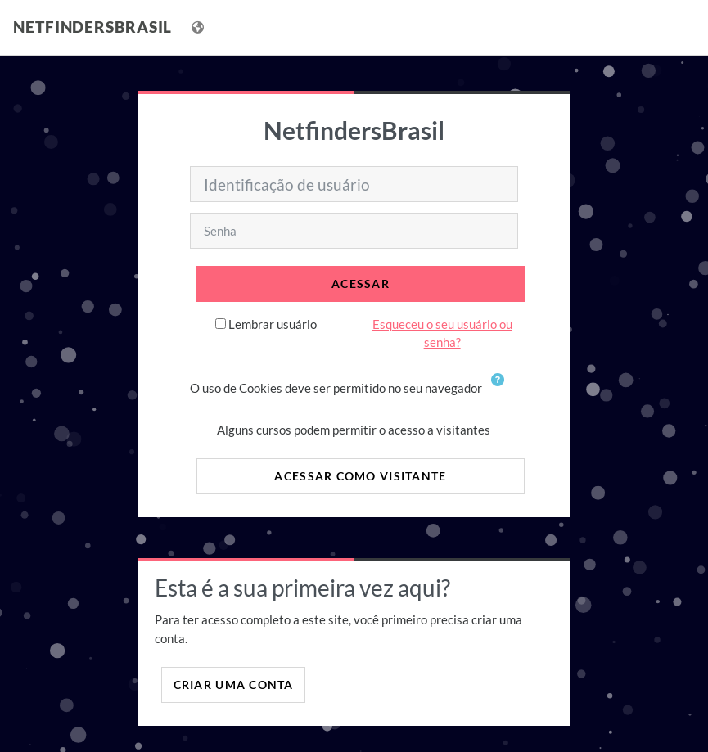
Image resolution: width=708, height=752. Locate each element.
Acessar (360, 283)
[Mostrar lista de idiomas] (199, 27)
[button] (501, 389)
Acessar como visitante (360, 476)
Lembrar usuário (272, 324)
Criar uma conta (234, 684)
